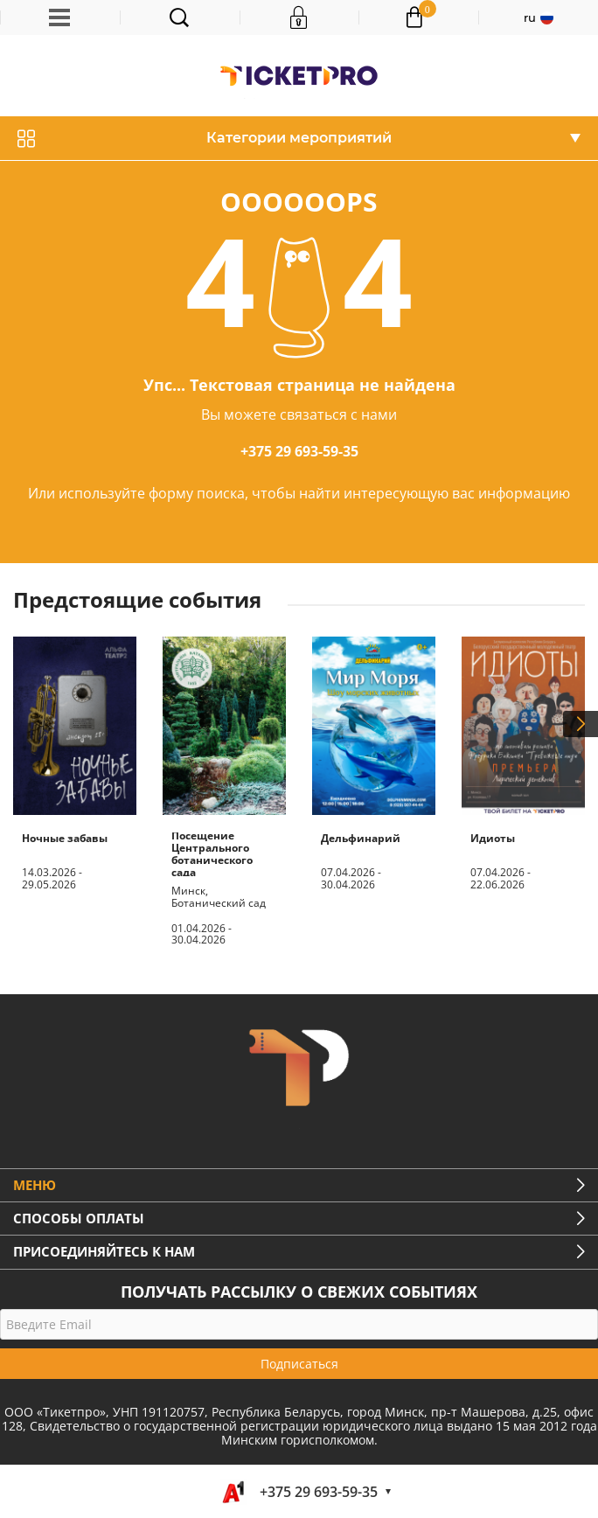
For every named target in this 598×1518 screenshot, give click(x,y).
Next (580, 724)
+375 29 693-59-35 (299, 451)
